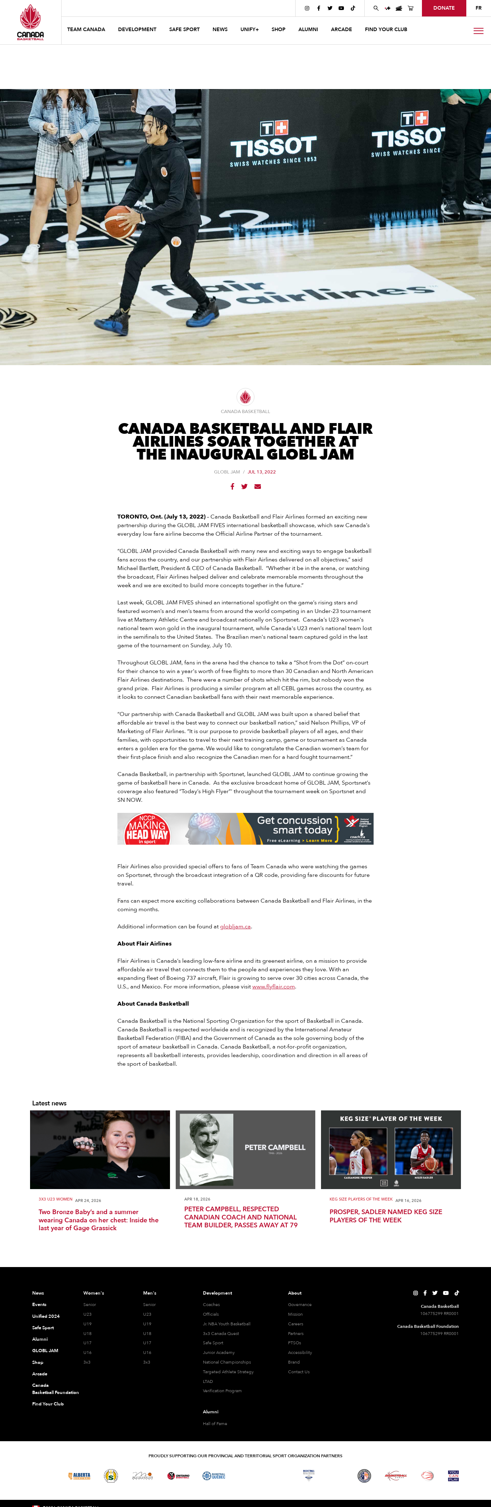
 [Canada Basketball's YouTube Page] (341, 8)
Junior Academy (219, 1352)
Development (217, 1293)
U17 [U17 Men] (147, 1343)
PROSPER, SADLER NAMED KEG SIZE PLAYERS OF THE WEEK (386, 1216)
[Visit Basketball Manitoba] (142, 1476)
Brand (294, 1362)
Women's (93, 1293)
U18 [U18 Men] (147, 1333)
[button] (87, 30)
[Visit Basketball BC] (43, 1475)
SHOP (279, 29)
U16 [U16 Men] (147, 1352)
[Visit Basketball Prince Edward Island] (336, 1475)
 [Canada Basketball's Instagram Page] (307, 8)
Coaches (211, 1304)
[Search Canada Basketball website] (376, 8)
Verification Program (222, 1391)
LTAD (208, 1381)
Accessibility (300, 1352)
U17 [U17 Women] (87, 1343)
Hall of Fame (215, 1424)
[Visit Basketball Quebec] (214, 1476)
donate (444, 8)
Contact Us (299, 1372)
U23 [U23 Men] (147, 1314)
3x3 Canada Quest (221, 1333)
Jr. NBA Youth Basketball (227, 1324)
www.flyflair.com (273, 987)
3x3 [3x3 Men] (146, 1362)
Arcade (39, 1374)
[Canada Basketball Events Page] (399, 8)
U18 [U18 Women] (87, 1333)
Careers (295, 1324)
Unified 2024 (46, 1316)
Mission (295, 1314)
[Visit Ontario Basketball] (178, 1476)
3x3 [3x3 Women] (87, 1362)
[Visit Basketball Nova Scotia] (309, 1476)
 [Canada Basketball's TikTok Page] (353, 8)
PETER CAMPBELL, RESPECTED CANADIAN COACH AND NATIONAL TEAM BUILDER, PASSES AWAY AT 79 (241, 1218)
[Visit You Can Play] (453, 1476)
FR (479, 8)
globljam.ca (235, 927)
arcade (341, 29)
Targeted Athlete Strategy (228, 1372)
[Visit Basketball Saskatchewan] (111, 1475)
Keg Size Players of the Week (361, 1200)
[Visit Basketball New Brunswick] (277, 1475)
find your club (386, 29)
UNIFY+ (249, 29)
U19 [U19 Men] (147, 1324)
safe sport (184, 29)
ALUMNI (308, 29)
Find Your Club (48, 1404)
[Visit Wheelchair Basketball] (427, 1476)
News (38, 1293)
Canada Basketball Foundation (49, 1389)
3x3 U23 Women (55, 1200)
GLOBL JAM (227, 472)
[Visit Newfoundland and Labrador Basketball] (364, 1476)
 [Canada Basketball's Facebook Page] (318, 8)
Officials (211, 1314)
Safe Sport (43, 1328)
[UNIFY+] (387, 8)
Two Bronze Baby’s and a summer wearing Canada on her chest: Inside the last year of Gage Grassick (99, 1220)
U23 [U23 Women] (87, 1314)
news (220, 29)
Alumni (40, 1339)
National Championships (227, 1362)
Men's (149, 1293)
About (294, 1293)
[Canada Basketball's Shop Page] (410, 8)
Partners (295, 1333)
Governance (300, 1304)
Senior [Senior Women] (89, 1304)
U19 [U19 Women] (87, 1324)
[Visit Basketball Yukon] (396, 1476)
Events (39, 1304)
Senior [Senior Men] (149, 1304)
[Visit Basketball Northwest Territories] (245, 1475)
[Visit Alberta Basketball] (79, 1476)
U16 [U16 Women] (87, 1352)
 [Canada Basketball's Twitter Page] (329, 8)
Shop (37, 1362)
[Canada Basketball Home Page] (30, 22)
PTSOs (294, 1343)
